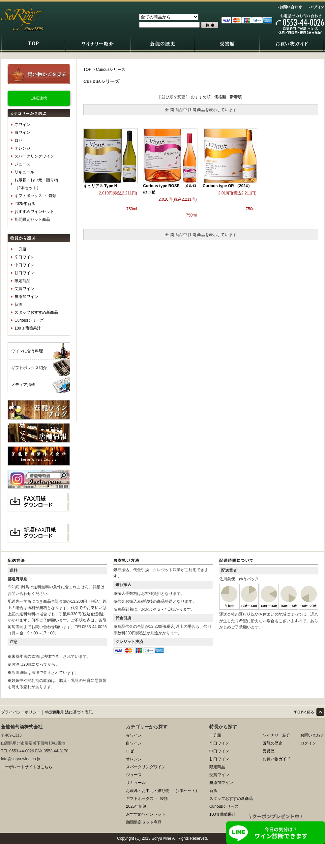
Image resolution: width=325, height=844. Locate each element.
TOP (87, 69)
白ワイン (22, 132)
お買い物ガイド (276, 759)
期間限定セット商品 (32, 219)
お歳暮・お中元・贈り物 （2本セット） (38, 184)
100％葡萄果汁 (28, 328)
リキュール (24, 172)
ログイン (316, 7)
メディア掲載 (23, 384)
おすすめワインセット (34, 211)
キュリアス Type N (100, 186)
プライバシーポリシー (21, 712)
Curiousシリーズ (29, 320)
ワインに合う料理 (27, 351)
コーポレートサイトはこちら (26, 767)
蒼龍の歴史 (272, 743)
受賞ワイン (24, 288)
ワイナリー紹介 (276, 735)
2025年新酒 (25, 203)
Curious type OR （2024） (227, 186)
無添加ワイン (26, 296)
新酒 (18, 304)
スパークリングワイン (34, 156)
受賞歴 (269, 751)
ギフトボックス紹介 (29, 367)
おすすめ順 (201, 97)
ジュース (22, 164)
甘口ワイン (24, 273)
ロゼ (18, 140)
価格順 (220, 97)
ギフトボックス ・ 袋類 (35, 195)
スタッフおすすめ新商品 (36, 312)
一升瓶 (20, 249)
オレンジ (22, 148)
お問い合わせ (290, 7)
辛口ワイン (24, 257)
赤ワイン (22, 124)
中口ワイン (24, 265)
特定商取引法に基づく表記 (69, 712)
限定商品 (22, 280)
